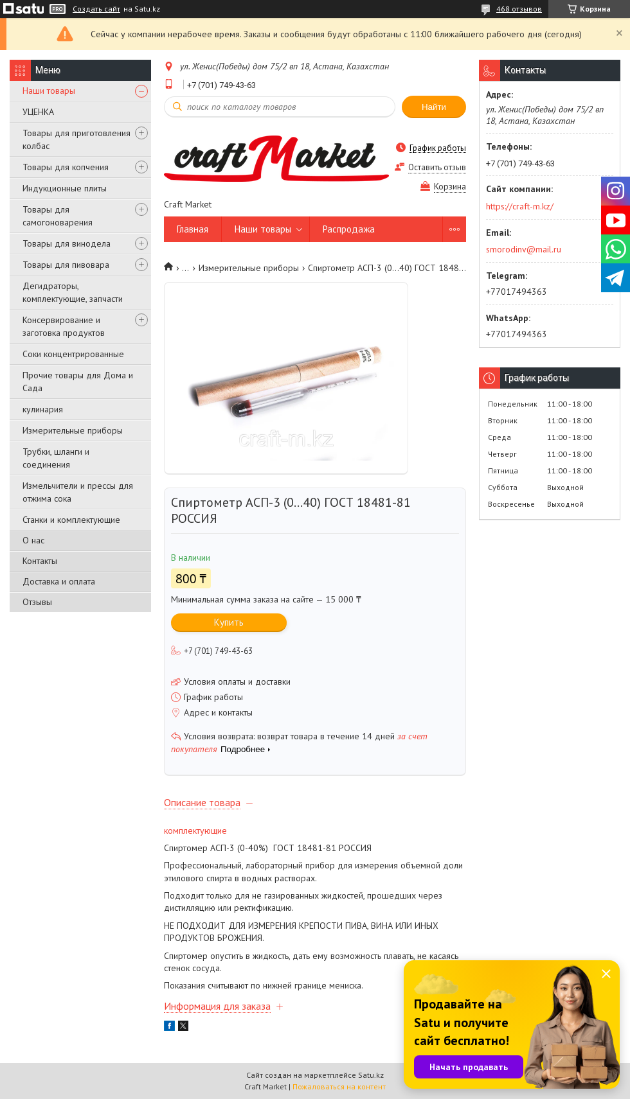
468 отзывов (519, 8)
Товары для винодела (66, 243)
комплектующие (195, 830)
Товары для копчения (65, 167)
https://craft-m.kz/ (520, 206)
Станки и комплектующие (71, 519)
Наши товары (48, 90)
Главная (192, 229)
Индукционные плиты (64, 188)
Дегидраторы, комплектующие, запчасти (72, 292)
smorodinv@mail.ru (523, 249)
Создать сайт (96, 8)
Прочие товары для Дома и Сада (77, 381)
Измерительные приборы (72, 430)
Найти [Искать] (434, 107)
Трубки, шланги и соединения (55, 458)
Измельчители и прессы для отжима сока (77, 492)
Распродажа (349, 229)
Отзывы (37, 602)
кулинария (42, 409)
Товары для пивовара (65, 264)
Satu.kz (371, 1075)
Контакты (39, 561)
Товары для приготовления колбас (76, 139)
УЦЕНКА (38, 112)
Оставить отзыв (437, 167)
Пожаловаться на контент (339, 1086)
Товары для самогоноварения (57, 216)
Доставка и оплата (58, 581)
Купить (229, 622)
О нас (33, 540)
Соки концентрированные (73, 354)
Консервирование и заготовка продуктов (63, 326)
